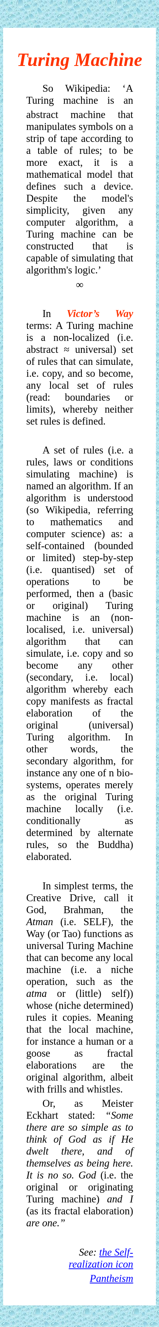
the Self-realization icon (101, 1258)
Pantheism (112, 1278)
